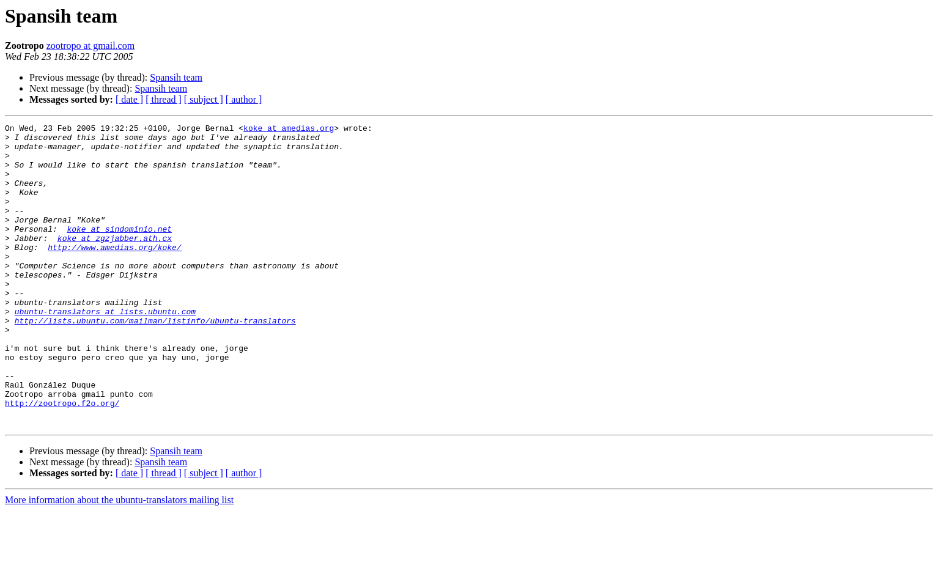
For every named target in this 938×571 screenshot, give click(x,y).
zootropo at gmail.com (90, 45)
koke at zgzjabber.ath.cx (114, 261)
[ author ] (244, 99)
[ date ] (129, 99)
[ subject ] (203, 99)
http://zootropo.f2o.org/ (62, 459)
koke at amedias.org (288, 129)
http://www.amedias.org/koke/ (114, 272)
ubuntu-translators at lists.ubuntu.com (105, 349)
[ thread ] (164, 99)
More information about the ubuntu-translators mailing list (119, 560)
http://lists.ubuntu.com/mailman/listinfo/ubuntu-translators (155, 360)
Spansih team (176, 77)
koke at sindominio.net (119, 250)
